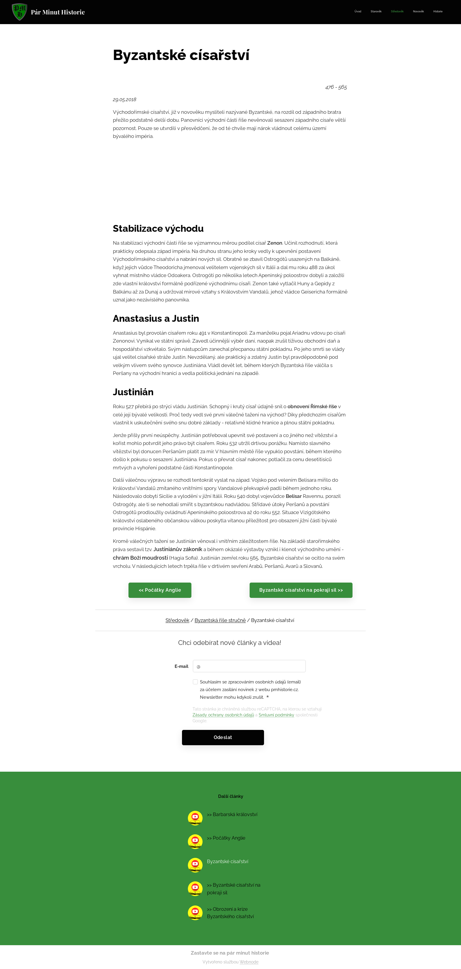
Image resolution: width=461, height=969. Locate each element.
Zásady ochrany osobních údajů (223, 715)
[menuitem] (406, 12)
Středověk (177, 620)
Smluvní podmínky (276, 715)
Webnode (249, 962)
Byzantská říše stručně (220, 620)
